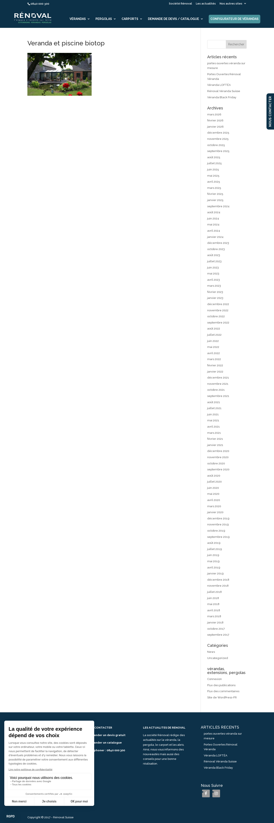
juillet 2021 (214, 408)
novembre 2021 (217, 383)
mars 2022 (214, 359)
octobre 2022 (216, 316)
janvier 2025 (215, 200)
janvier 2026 (215, 126)
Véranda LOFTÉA (219, 84)
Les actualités (206, 3)
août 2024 (213, 212)
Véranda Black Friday (221, 97)
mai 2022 (213, 347)
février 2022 (215, 365)
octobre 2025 (216, 145)
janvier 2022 (215, 371)
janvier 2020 (215, 512)
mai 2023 (213, 273)
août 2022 (213, 328)
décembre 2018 (218, 579)
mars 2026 (214, 114)
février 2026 (215, 120)
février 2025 (215, 193)
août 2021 (213, 402)
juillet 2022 (214, 334)
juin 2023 (213, 267)
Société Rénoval (180, 3)
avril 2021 (213, 426)
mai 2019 (213, 561)
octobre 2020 (216, 463)
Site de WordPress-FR (222, 697)
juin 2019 (213, 555)
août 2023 (213, 255)
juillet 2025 (214, 163)
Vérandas (78, 19)
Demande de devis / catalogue (173, 19)
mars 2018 (214, 616)
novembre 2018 (218, 585)
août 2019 (213, 542)
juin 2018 (213, 598)
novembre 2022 (217, 310)
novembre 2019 (218, 524)
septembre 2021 (218, 396)
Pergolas (103, 19)
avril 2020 (213, 500)
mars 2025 (214, 187)
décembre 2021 (218, 377)
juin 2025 (213, 169)
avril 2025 (213, 181)
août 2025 (213, 157)
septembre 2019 (218, 536)
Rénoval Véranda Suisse (223, 91)
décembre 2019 (218, 518)
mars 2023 (214, 285)
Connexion (214, 679)
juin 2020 (213, 487)
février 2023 (215, 292)
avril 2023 (213, 279)
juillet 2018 (214, 591)
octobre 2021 (216, 389)
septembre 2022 (218, 322)
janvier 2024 (215, 237)
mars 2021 (214, 432)
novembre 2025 (218, 138)
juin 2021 (213, 414)
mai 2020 (213, 493)
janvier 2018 (215, 622)
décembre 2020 (218, 451)
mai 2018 (213, 604)
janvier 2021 (215, 445)
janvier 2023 (215, 298)
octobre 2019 (216, 530)
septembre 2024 (218, 206)
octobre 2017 (216, 628)
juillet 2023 (214, 261)
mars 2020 (214, 506)
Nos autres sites (231, 3)
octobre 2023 (216, 249)
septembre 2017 (218, 634)
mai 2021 (213, 420)
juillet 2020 (214, 481)
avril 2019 (213, 567)
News (211, 651)
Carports (130, 19)
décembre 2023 (218, 243)
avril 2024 (213, 230)
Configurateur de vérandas (234, 19)
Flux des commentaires (223, 691)
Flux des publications (221, 685)
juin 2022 (213, 341)
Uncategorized (217, 658)
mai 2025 (213, 175)
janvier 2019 (215, 573)
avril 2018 (213, 610)
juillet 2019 (214, 549)
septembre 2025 (218, 151)
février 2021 (215, 438)
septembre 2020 (218, 469)
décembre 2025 (218, 132)
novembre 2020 (218, 457)
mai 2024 (213, 224)
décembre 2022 (218, 304)
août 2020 (213, 475)
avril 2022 (213, 353)
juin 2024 (213, 218)
